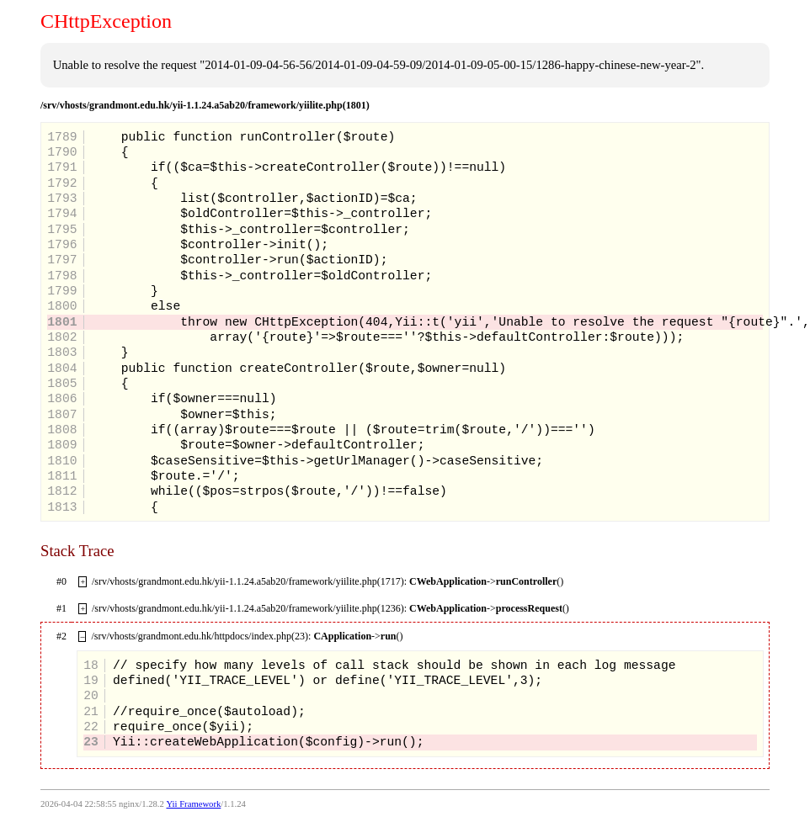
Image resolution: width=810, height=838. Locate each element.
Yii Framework (193, 804)
